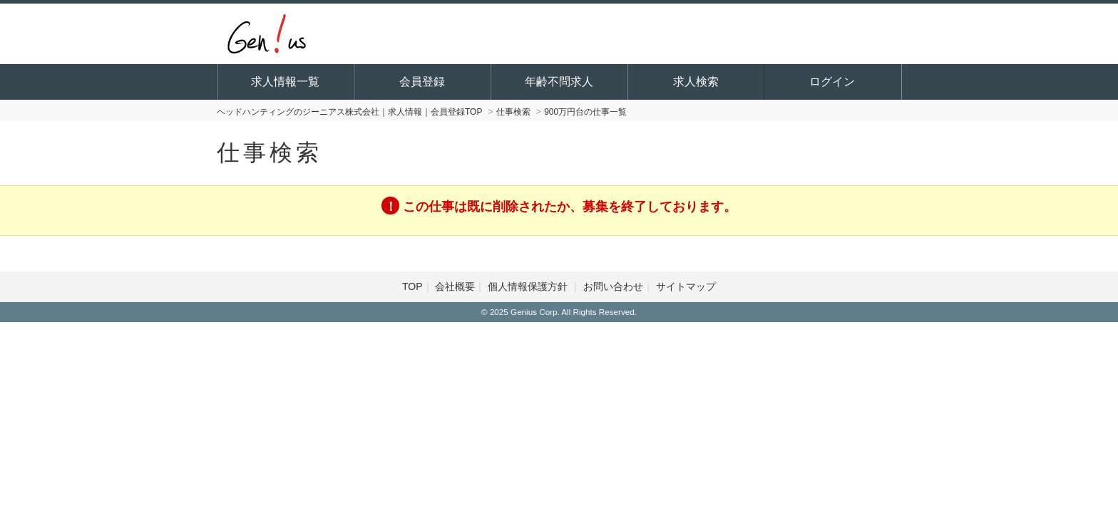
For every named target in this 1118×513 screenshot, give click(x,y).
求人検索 (696, 82)
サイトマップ (686, 286)
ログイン (832, 82)
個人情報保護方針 (529, 286)
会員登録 (422, 82)
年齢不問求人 (559, 82)
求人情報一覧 (285, 82)
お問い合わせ (613, 286)
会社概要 (455, 286)
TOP (412, 286)
